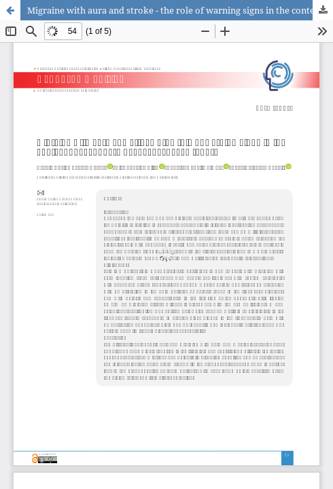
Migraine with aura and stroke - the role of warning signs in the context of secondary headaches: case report (180, 10)
